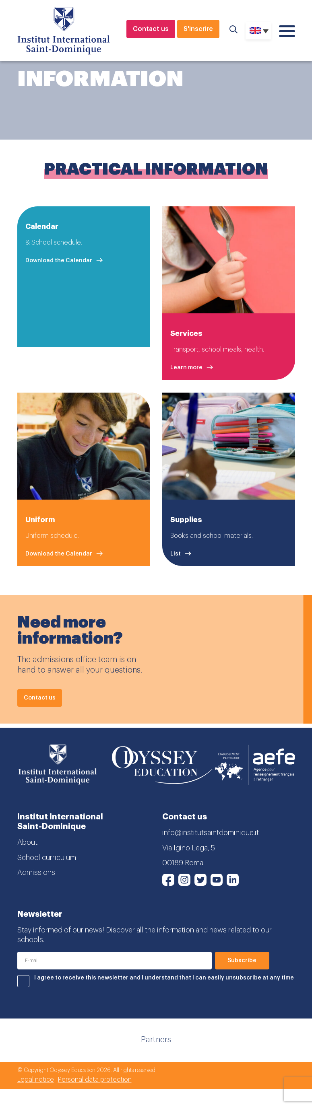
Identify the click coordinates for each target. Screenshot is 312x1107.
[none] (258, 30)
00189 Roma (182, 862)
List (175, 554)
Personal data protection (95, 1079)
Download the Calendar (58, 260)
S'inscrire (198, 29)
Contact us (151, 29)
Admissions (36, 872)
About (27, 842)
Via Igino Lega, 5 (188, 848)
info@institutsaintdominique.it (210, 832)
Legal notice (35, 1079)
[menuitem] (258, 30)
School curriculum (46, 857)
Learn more (186, 367)
